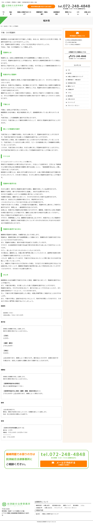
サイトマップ (71, 102)
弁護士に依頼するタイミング (24, 13)
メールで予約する (63, 463)
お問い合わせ (87, 13)
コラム (78, 13)
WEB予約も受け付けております (41, 7)
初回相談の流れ (56, 13)
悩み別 (10, 13)
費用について (68, 13)
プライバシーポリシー (74, 105)
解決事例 (70, 96)
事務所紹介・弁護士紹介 (42, 13)
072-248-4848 (74, 6)
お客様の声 (71, 89)
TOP (3, 13)
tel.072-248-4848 (63, 454)
